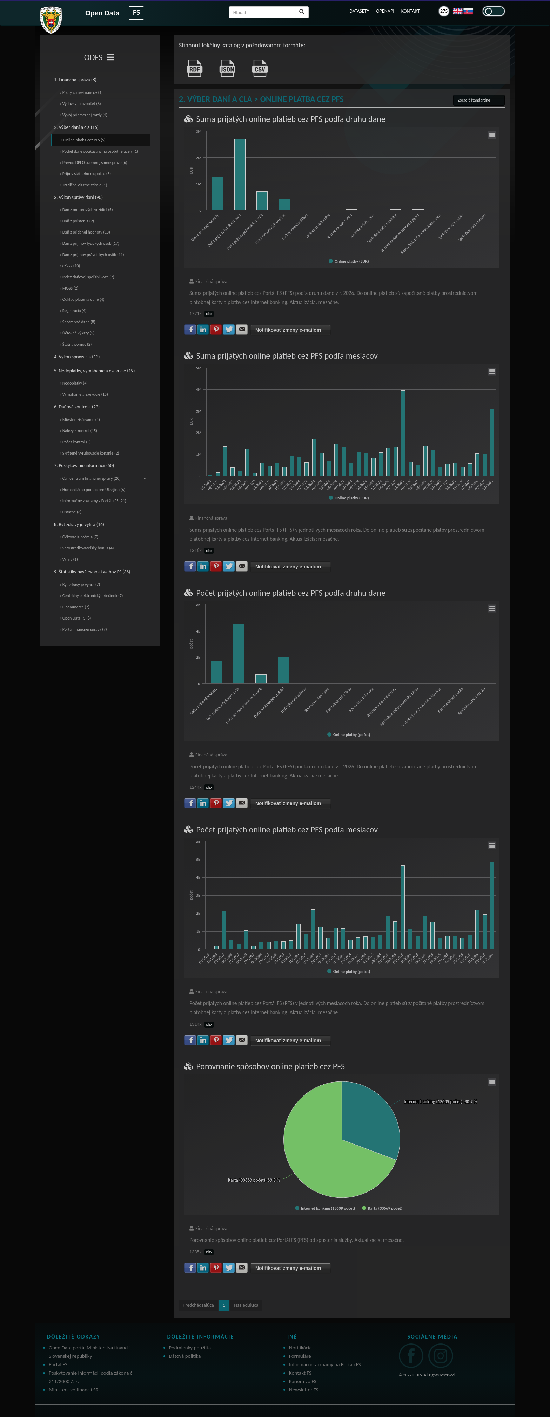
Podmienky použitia (190, 1348)
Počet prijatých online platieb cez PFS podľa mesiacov (287, 829)
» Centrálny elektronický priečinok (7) (91, 595)
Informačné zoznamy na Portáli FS (325, 1364)
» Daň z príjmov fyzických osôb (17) (89, 243)
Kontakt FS (300, 1373)
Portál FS (58, 1364)
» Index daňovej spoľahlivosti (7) (86, 277)
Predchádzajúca (198, 1305)
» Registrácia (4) (72, 310)
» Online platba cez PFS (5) (83, 140)
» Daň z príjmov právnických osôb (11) (91, 254)
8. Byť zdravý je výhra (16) (79, 524)
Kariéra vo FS (302, 1381)
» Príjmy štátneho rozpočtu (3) (85, 173)
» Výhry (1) (68, 559)
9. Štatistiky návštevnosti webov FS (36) (92, 572)
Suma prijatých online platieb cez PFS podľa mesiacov (286, 356)
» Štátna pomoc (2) (75, 344)
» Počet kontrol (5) (75, 442)
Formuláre (300, 1356)
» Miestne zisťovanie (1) (79, 419)
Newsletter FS (303, 1390)
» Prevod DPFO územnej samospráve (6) (93, 162)
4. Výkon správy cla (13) (77, 357)
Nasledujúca (246, 1305)
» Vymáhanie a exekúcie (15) (83, 394)
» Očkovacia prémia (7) (78, 536)
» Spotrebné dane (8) (77, 321)
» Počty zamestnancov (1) (81, 92)
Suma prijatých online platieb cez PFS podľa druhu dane (290, 119)
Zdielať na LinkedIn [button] (203, 329)
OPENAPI (385, 11)
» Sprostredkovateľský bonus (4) (86, 548)
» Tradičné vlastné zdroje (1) (83, 184)
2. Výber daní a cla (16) (76, 127)
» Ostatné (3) (70, 512)
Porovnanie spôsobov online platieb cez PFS (270, 1066)
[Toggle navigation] (110, 57)
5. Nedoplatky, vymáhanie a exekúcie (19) (94, 371)
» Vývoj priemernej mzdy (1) (83, 114)
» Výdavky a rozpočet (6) (80, 103)
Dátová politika (185, 1356)
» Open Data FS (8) (75, 618)
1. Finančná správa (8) (75, 80)
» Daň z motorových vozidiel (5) (86, 209)
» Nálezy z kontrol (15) (78, 430)
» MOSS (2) (68, 288)
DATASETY (359, 11)
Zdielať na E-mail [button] (242, 329)
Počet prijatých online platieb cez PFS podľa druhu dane (290, 593)
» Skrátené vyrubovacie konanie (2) (89, 453)
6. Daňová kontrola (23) (77, 407)
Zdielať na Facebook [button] (190, 329)
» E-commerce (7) (74, 606)
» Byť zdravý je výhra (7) (79, 584)
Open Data (102, 13)
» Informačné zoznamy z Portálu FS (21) (92, 500)
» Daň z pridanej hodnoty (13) (84, 232)
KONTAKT (410, 11)
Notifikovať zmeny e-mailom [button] (288, 330)
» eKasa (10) (69, 265)
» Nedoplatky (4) (73, 383)
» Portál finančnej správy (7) (83, 629)
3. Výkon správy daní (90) (78, 197)
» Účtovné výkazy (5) (76, 333)
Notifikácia (300, 1348)
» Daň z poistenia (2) (76, 221)
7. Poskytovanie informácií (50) (84, 466)
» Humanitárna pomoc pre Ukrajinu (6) (92, 489)
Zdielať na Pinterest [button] (216, 329)
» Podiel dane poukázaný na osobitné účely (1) (98, 151)
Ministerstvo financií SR (74, 1390)
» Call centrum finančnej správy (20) (102, 478)
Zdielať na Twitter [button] (229, 329)
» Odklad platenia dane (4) (82, 299)
